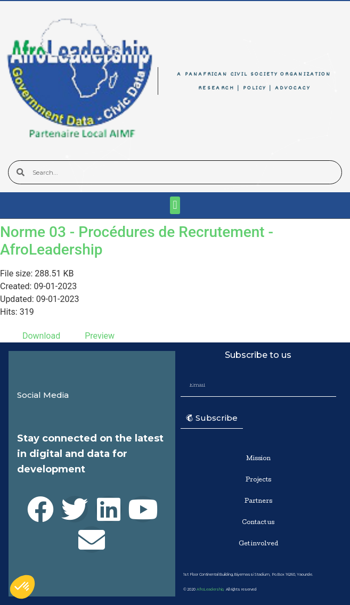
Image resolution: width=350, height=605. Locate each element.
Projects (258, 480)
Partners (258, 501)
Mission (258, 459)
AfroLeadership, (210, 589)
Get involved (258, 544)
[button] (175, 205)
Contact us (258, 523)
